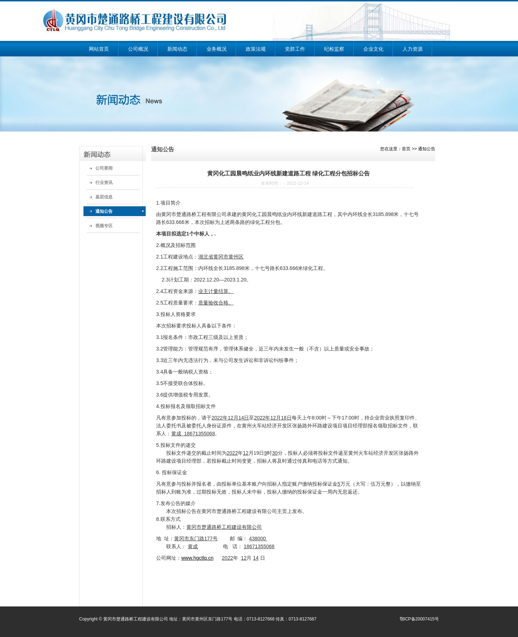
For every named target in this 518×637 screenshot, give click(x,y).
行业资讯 (104, 182)
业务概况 (216, 49)
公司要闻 (104, 168)
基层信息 (104, 197)
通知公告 (104, 211)
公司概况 (138, 49)
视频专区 (104, 225)
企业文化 (373, 49)
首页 (406, 148)
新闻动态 (177, 49)
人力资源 (413, 49)
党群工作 (295, 49)
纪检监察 (334, 49)
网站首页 (99, 49)
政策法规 (256, 49)
